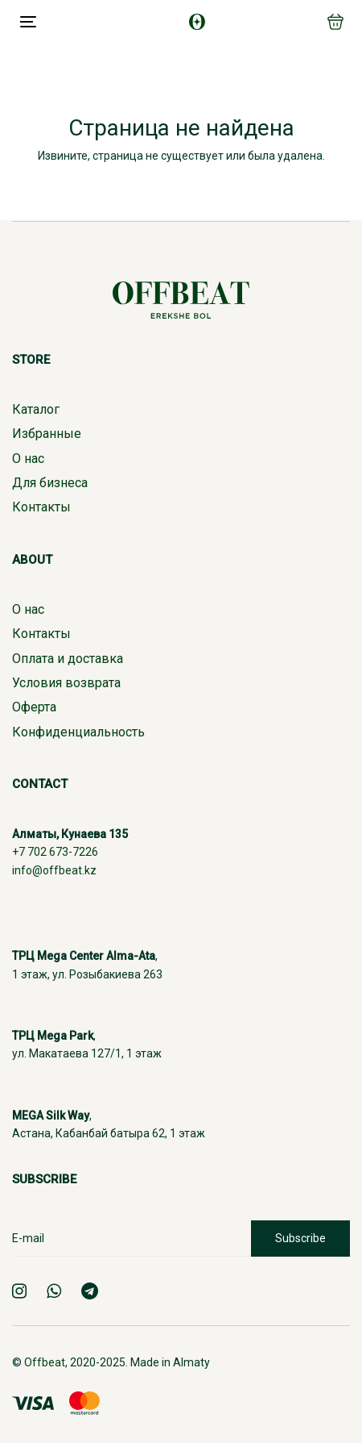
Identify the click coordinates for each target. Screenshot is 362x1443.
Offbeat (44, 1362)
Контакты (41, 507)
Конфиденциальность (78, 732)
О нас (28, 458)
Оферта (34, 707)
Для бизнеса (50, 482)
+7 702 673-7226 (55, 851)
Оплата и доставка (67, 658)
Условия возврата (66, 682)
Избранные (46, 433)
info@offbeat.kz (54, 870)
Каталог (36, 409)
